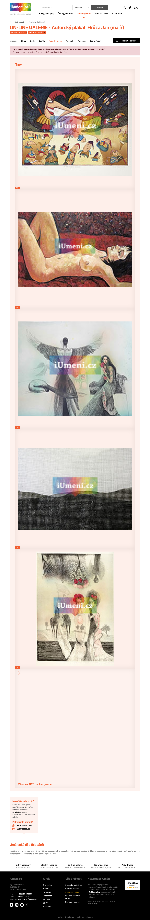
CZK (136, 8)
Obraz (23, 41)
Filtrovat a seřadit (126, 41)
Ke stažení (47, 899)
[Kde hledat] (81, 7)
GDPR (45, 903)
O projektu (47, 885)
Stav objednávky (72, 892)
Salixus (71, 917)
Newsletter (47, 892)
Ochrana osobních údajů (72, 897)
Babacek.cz (90, 917)
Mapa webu (47, 906)
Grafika (42, 41)
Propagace (47, 896)
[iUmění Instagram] (17, 905)
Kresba (33, 41)
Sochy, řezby (95, 41)
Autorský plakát (55, 41)
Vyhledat (99, 7)
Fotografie (70, 41)
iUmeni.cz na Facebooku (27, 899)
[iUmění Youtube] (22, 905)
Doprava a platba (72, 888)
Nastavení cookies (72, 902)
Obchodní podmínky (73, 885)
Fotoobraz (82, 41)
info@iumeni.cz (21, 812)
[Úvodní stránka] (20, 9)
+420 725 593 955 (24, 825)
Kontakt (46, 888)
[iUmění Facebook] (12, 905)
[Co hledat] (55, 7)
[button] (27, 905)
